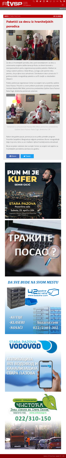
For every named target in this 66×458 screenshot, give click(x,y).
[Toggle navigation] (62, 5)
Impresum (45, 456)
